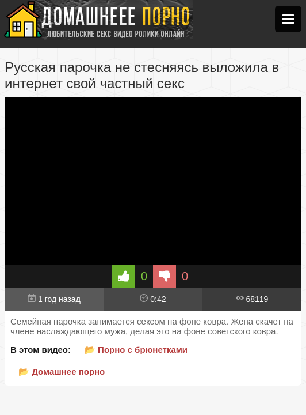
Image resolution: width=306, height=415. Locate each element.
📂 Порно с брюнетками (136, 349)
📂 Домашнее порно (61, 371)
